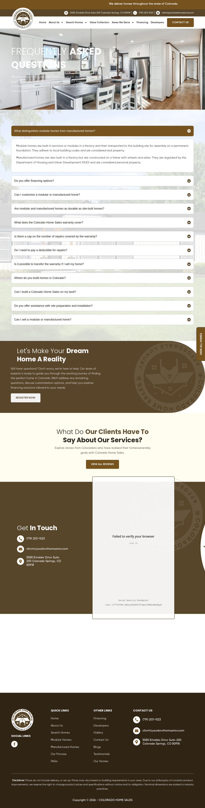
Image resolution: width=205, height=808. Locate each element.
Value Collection (99, 22)
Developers (157, 22)
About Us (56, 22)
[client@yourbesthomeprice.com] (20, 551)
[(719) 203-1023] (20, 541)
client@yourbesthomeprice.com (47, 551)
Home (42, 22)
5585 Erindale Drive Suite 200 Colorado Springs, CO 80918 (43, 563)
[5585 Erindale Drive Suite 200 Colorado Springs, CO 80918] (20, 563)
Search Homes (76, 22)
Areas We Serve (123, 22)
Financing (142, 22)
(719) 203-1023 (35, 541)
